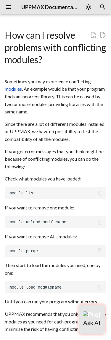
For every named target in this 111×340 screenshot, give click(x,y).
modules (13, 89)
